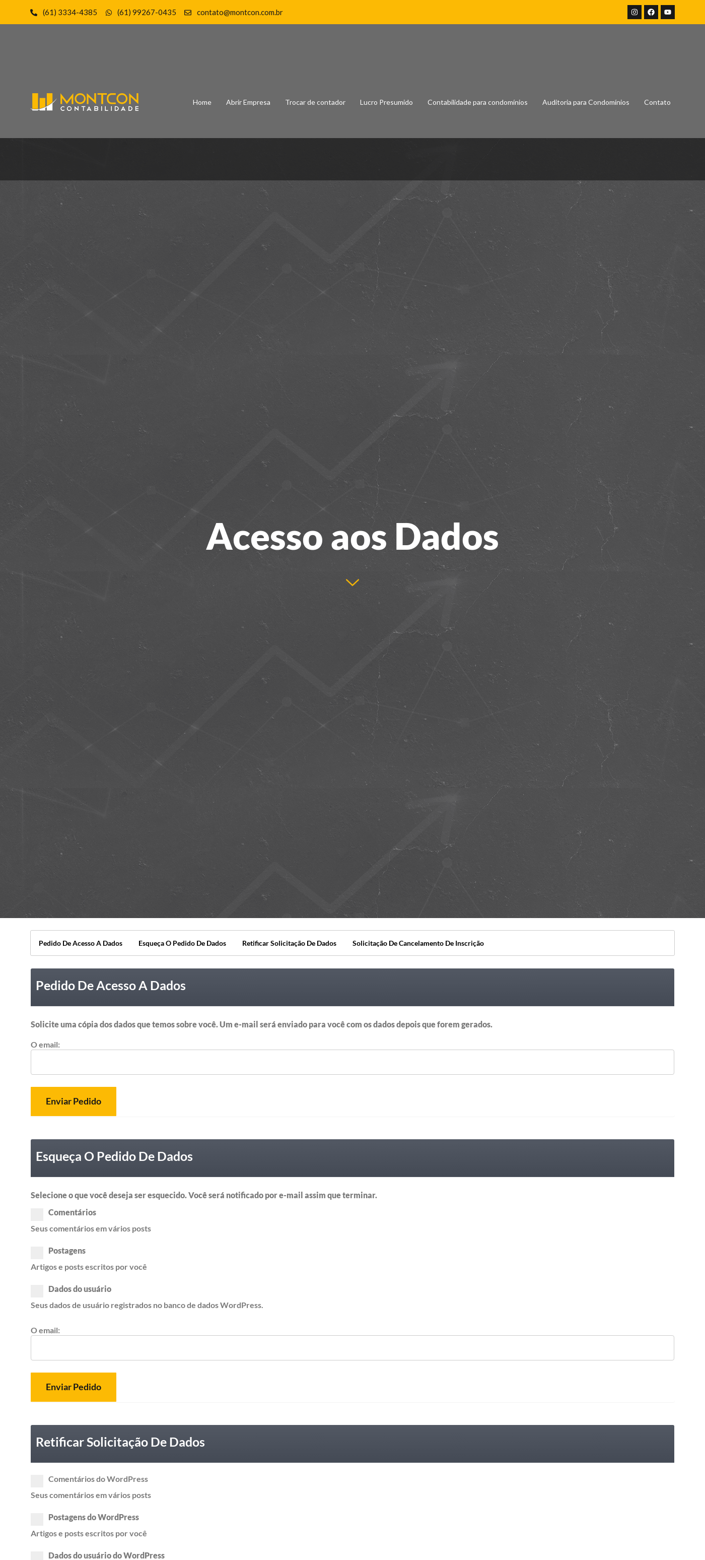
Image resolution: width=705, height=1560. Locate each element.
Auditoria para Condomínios (585, 102)
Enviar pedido (73, 1101)
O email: (45, 1045)
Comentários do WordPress (93, 1479)
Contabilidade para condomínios (478, 102)
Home (202, 102)
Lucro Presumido (386, 102)
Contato (657, 102)
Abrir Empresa (248, 102)
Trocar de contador (315, 102)
